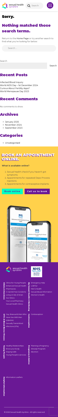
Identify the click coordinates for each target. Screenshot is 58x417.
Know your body (12, 349)
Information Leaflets (14, 377)
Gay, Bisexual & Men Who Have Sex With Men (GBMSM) (16, 317)
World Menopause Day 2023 (14, 91)
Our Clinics (10, 298)
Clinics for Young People (16, 283)
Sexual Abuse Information (41, 292)
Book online (12, 191)
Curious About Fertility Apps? (15, 88)
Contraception (37, 314)
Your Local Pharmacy (14, 301)
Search (3, 61)
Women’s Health (38, 295)
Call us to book (37, 191)
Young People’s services (16, 355)
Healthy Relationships (15, 346)
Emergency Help (38, 283)
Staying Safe (11, 352)
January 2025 (12, 122)
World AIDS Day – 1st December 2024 (19, 85)
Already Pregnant (38, 349)
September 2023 (13, 128)
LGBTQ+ (34, 286)
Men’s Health (36, 289)
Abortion (34, 352)
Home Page (23, 38)
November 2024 (13, 125)
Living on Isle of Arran (14, 295)
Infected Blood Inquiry (11, 82)
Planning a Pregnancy (40, 346)
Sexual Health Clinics (14, 304)
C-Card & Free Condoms (16, 292)
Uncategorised (12, 143)
